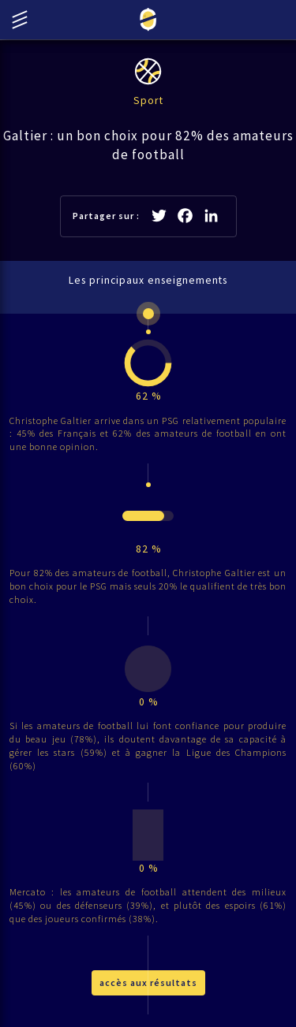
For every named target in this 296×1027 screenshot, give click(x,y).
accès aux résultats (148, 982)
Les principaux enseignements (148, 280)
